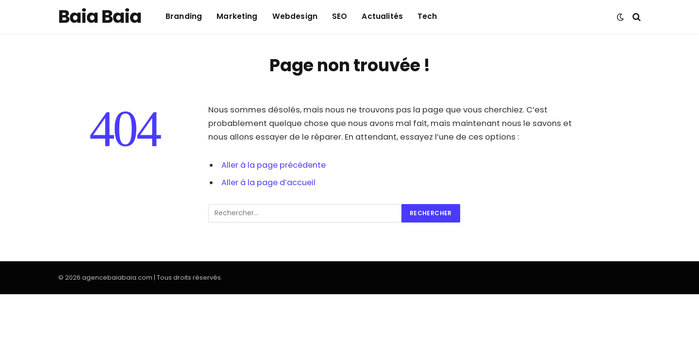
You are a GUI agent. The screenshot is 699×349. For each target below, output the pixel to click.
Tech (427, 16)
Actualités (382, 16)
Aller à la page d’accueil (269, 182)
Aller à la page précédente (275, 165)
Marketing (236, 16)
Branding (184, 16)
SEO (339, 16)
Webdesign (294, 16)
